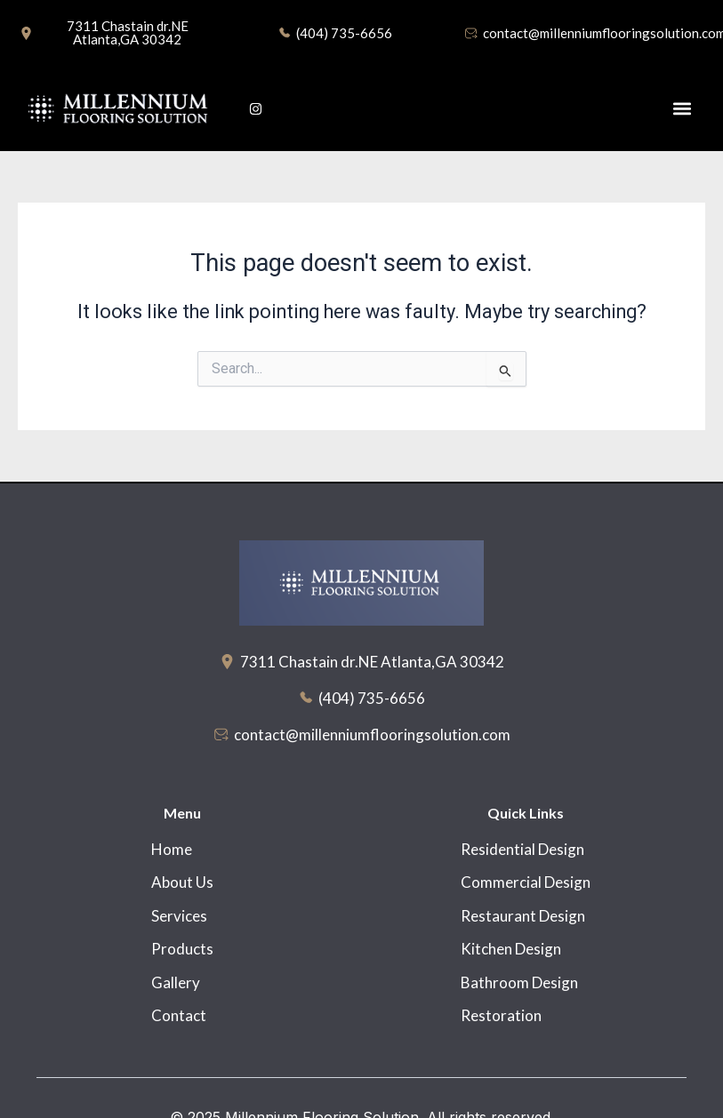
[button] (681, 109)
